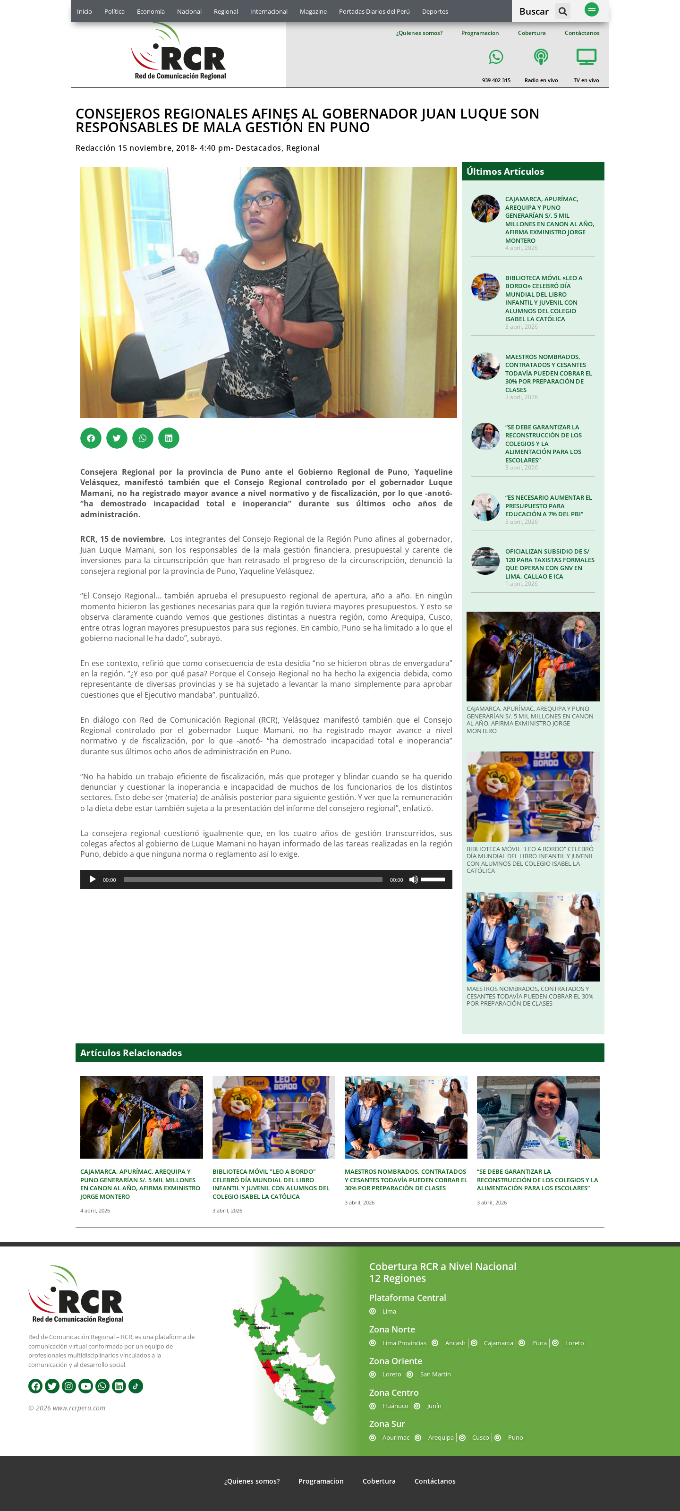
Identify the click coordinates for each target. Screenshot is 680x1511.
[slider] (253, 879)
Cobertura (532, 33)
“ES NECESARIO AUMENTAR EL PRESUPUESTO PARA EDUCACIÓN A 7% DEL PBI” (548, 505)
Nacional (189, 11)
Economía (151, 11)
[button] (562, 11)
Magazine (313, 11)
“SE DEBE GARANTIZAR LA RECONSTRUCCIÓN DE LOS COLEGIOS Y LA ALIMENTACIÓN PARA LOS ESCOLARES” (543, 443)
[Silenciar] (413, 879)
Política (114, 11)
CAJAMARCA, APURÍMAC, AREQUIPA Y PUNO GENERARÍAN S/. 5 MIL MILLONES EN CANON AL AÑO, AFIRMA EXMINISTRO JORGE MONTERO (550, 220)
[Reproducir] (92, 879)
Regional (226, 11)
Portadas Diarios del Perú (374, 11)
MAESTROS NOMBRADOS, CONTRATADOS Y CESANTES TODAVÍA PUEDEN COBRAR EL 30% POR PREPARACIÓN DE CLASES (548, 373)
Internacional (269, 11)
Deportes (435, 11)
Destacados (258, 148)
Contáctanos (582, 33)
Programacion (480, 33)
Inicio (84, 11)
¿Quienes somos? (419, 33)
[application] (266, 879)
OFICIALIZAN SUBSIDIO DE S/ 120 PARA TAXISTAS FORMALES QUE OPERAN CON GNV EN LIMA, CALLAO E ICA (550, 563)
